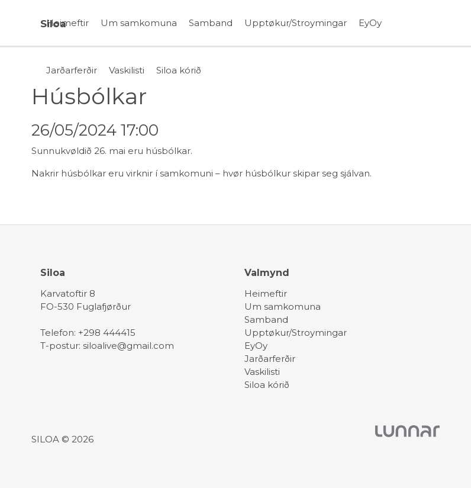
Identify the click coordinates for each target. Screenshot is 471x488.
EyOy (370, 22)
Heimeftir (67, 22)
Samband (211, 22)
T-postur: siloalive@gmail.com (107, 345)
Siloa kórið (178, 70)
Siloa (53, 24)
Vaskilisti (126, 70)
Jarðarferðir (71, 70)
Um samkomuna (139, 22)
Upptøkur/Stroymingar (295, 22)
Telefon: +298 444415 (88, 332)
